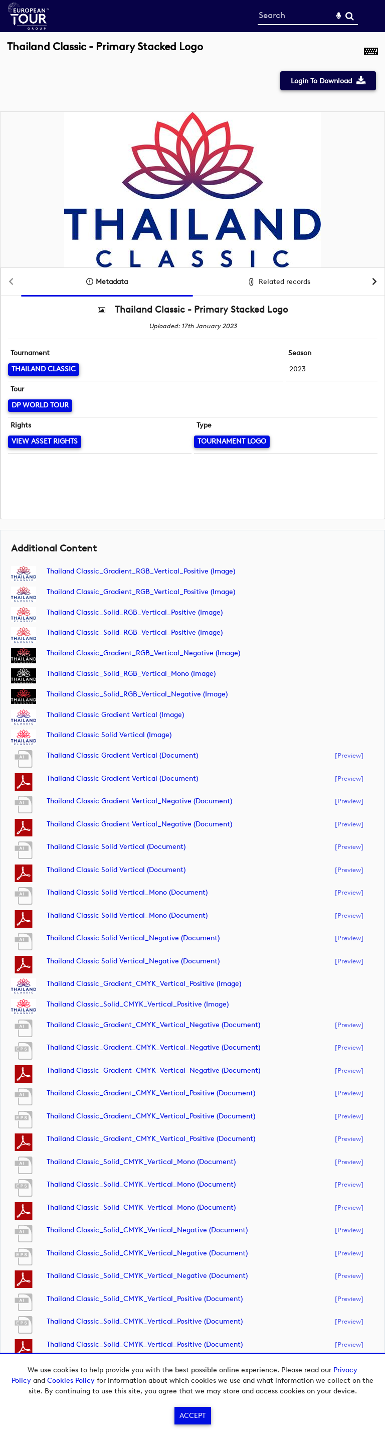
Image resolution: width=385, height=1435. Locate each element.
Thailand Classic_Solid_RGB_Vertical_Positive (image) (135, 612)
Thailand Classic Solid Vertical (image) (109, 735)
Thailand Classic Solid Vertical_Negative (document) (133, 938)
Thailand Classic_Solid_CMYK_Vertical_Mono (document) (141, 1162)
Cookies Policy (71, 1380)
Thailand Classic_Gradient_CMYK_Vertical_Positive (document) (151, 1093)
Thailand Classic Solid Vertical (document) (116, 846)
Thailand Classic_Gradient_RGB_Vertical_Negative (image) (143, 653)
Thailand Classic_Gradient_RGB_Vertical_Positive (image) (141, 571)
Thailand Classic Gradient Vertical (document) (122, 755)
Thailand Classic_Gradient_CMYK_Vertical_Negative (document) (153, 1025)
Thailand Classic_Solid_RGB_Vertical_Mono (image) (131, 673)
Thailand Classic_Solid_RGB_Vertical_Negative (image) (137, 694)
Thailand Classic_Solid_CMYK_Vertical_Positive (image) (138, 1004)
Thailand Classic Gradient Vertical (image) (115, 714)
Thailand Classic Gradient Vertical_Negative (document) (139, 801)
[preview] (349, 755)
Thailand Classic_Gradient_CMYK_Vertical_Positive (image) (144, 983)
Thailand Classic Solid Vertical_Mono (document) (127, 892)
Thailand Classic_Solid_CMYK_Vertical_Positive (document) (145, 1299)
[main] (192, 708)
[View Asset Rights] (44, 442)
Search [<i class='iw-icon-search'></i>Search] (349, 16)
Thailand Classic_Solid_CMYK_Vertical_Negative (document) (147, 1230)
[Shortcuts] (371, 52)
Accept (192, 1415)
